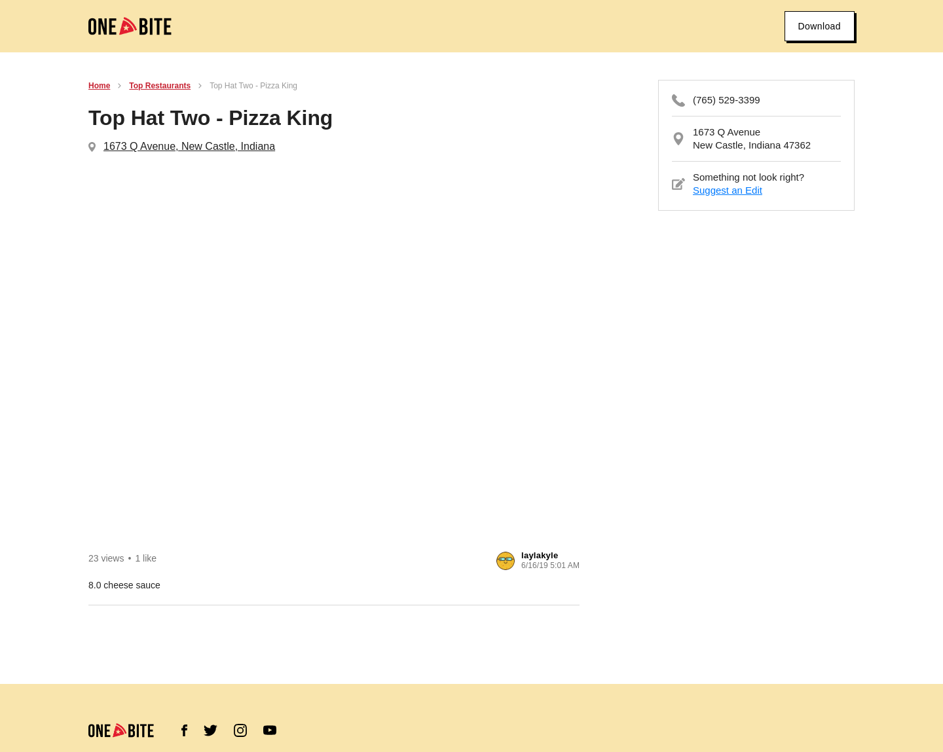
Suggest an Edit (727, 190)
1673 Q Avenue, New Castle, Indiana (189, 146)
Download (819, 26)
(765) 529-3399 (726, 99)
